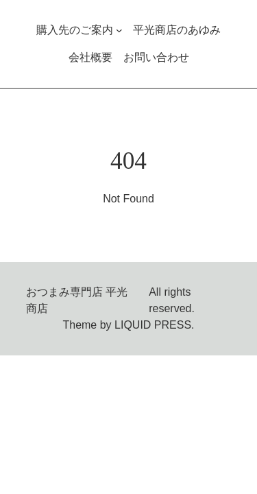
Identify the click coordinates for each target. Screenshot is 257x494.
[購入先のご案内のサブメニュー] (119, 30)
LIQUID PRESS (152, 325)
